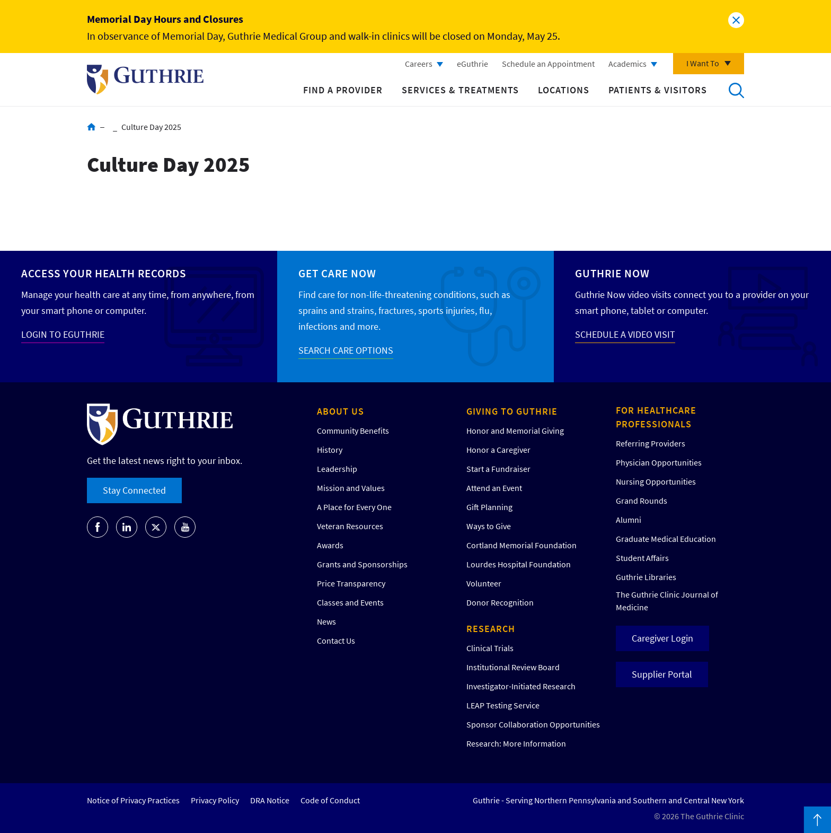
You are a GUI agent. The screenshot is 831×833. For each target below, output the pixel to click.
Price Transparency (351, 583)
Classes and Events (350, 602)
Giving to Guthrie (512, 411)
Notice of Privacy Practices (133, 800)
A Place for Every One (354, 507)
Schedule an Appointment (548, 63)
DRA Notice (269, 800)
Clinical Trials (490, 648)
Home (91, 126)
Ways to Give (488, 526)
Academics (627, 63)
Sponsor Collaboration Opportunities (533, 724)
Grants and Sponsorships (362, 564)
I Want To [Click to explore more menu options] (702, 63)
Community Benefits (353, 430)
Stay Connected (134, 490)
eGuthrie (472, 63)
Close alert (736, 20)
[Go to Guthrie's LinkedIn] (126, 527)
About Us (340, 411)
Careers (418, 63)
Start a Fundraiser (498, 468)
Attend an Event (494, 488)
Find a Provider (343, 90)
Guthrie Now (612, 273)
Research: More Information (516, 743)
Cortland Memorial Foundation (521, 545)
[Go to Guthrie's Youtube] (185, 527)
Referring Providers (650, 443)
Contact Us (336, 640)
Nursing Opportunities (656, 481)
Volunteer (483, 583)
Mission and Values (351, 488)
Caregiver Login (662, 638)
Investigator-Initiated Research (521, 686)
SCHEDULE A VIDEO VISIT (625, 334)
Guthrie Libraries (646, 577)
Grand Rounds (641, 500)
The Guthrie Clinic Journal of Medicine (667, 600)
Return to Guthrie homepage (145, 79)
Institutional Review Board (513, 667)
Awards (330, 545)
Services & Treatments (460, 90)
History (329, 449)
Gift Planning (489, 507)
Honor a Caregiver (498, 449)
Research (490, 628)
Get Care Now (337, 273)
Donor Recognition (500, 602)
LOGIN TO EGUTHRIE (62, 334)
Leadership (337, 468)
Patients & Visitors (657, 90)
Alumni (628, 519)
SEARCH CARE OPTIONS (345, 350)
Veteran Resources (350, 526)
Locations (563, 90)
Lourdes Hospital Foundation (518, 564)
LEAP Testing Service (503, 705)
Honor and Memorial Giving (515, 430)
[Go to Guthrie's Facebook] (97, 527)
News (326, 621)
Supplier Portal (662, 674)
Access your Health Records (103, 273)
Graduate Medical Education (666, 538)
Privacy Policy (215, 800)
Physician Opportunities (659, 462)
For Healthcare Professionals (656, 417)
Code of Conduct (330, 800)
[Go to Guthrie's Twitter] (155, 527)
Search (736, 90)
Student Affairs (642, 558)
